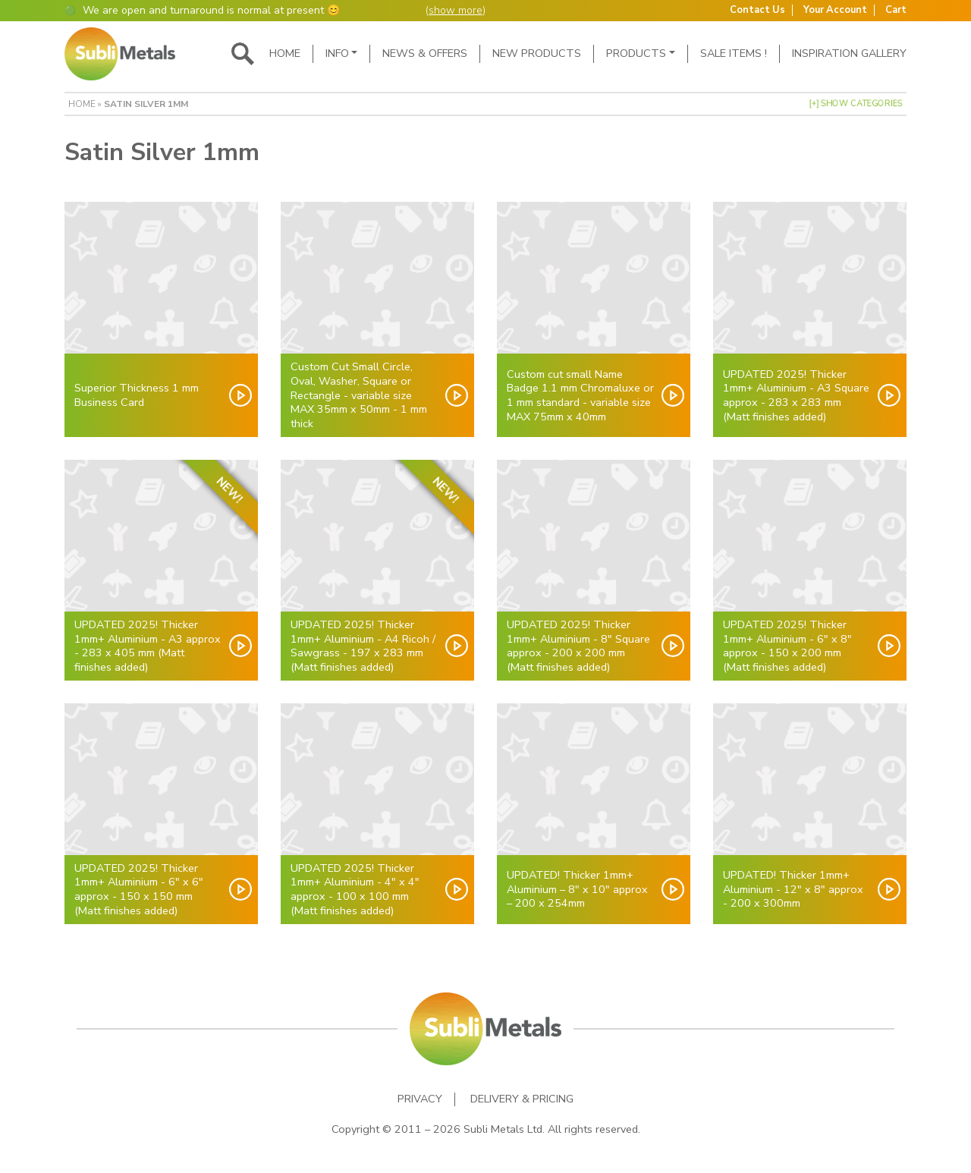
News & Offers (424, 53)
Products (636, 53)
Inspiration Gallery (849, 53)
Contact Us (757, 10)
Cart (896, 10)
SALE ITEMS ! (733, 53)
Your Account (835, 10)
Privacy (420, 1099)
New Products (536, 53)
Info (337, 53)
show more (455, 10)
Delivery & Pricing (521, 1099)
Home (284, 53)
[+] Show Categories (856, 103)
